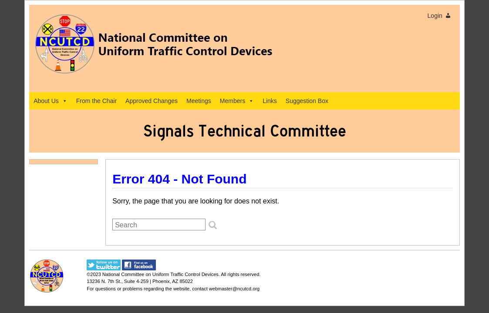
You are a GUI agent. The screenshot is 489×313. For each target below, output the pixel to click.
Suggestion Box (307, 100)
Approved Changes (151, 100)
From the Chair (96, 100)
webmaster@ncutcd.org (234, 288)
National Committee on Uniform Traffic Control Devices (160, 274)
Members (237, 101)
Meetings (198, 100)
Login (435, 15)
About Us (50, 101)
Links (270, 100)
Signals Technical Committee (244, 131)
